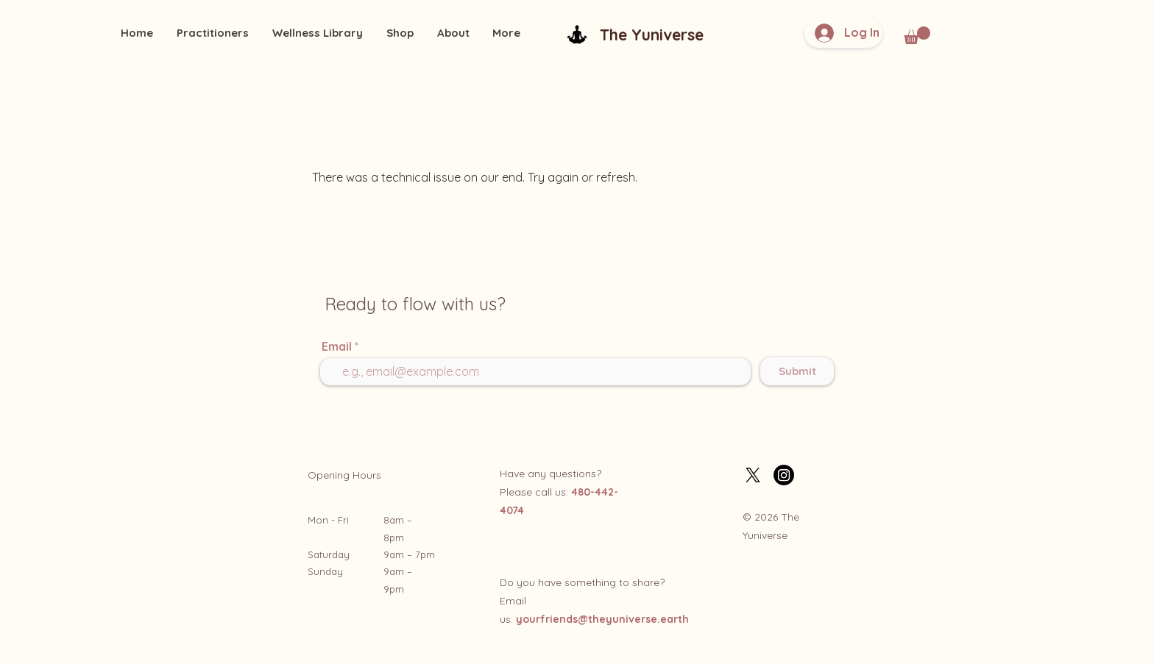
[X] (753, 475)
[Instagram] (784, 475)
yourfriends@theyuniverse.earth (602, 619)
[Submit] (797, 371)
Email (337, 346)
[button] (917, 35)
